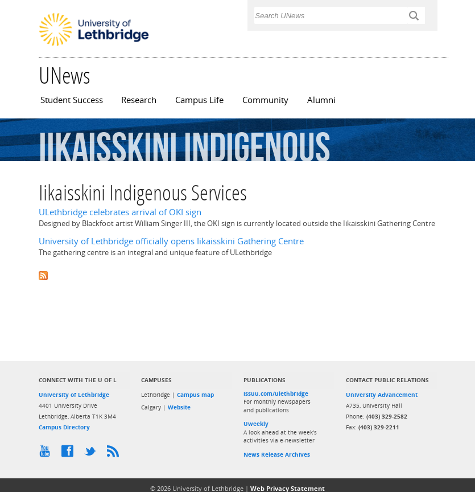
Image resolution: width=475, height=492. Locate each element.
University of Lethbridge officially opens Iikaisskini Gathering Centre (171, 241)
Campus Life (199, 100)
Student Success (71, 100)
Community (265, 100)
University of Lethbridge (74, 395)
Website (179, 407)
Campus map (195, 395)
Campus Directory (64, 427)
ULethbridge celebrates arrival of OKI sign (120, 212)
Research (138, 100)
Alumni (321, 100)
